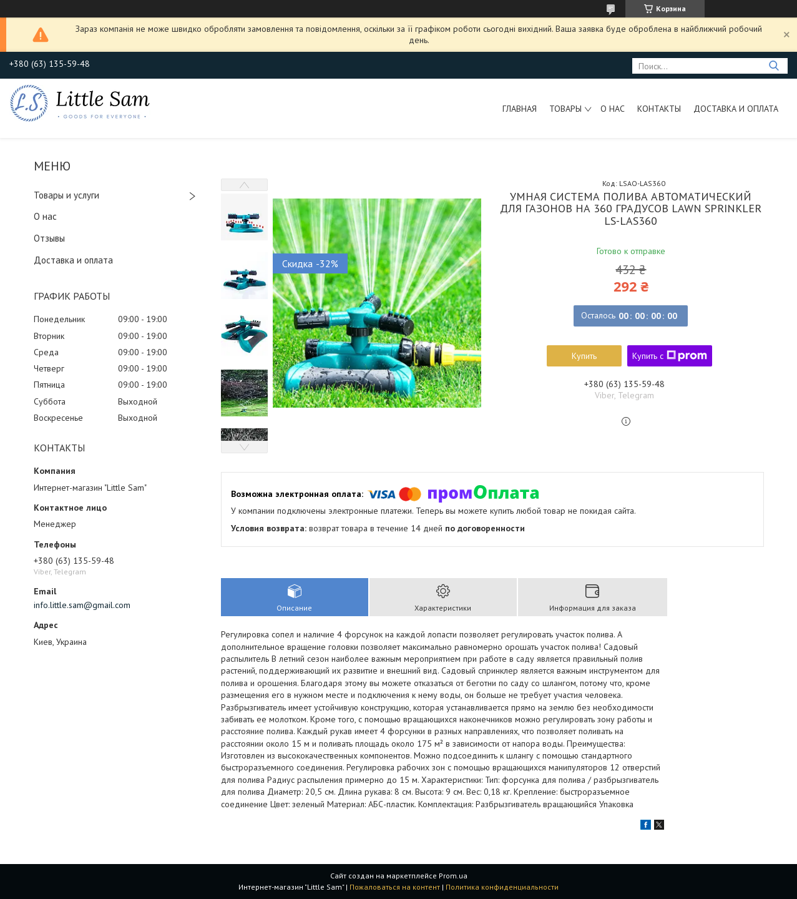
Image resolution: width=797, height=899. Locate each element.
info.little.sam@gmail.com (82, 605)
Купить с (669, 355)
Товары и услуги (66, 195)
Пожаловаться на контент (395, 887)
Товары (565, 108)
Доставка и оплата (735, 108)
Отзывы (49, 238)
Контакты (659, 108)
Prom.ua (453, 875)
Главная (519, 108)
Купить (584, 355)
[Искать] (774, 66)
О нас (612, 108)
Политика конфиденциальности (502, 887)
